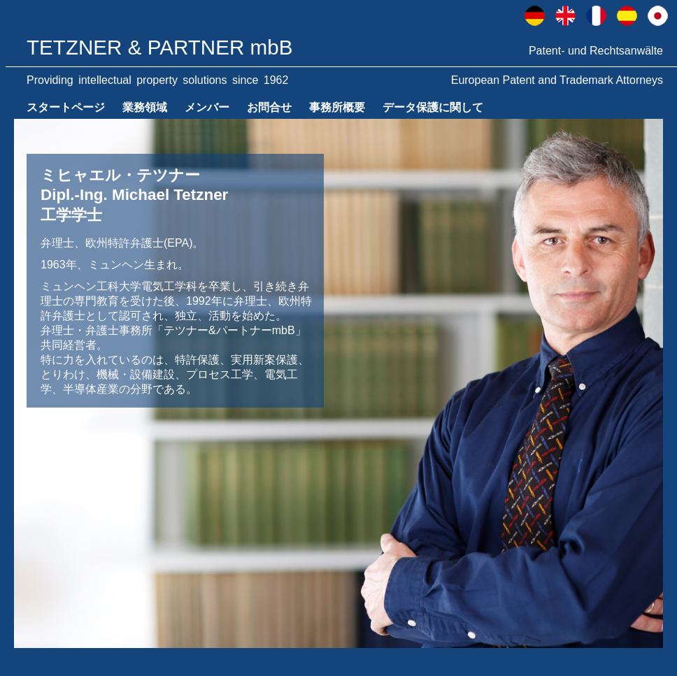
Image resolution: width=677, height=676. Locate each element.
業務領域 (144, 107)
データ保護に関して (433, 107)
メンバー (207, 107)
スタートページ (66, 107)
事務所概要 (337, 107)
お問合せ (269, 107)
